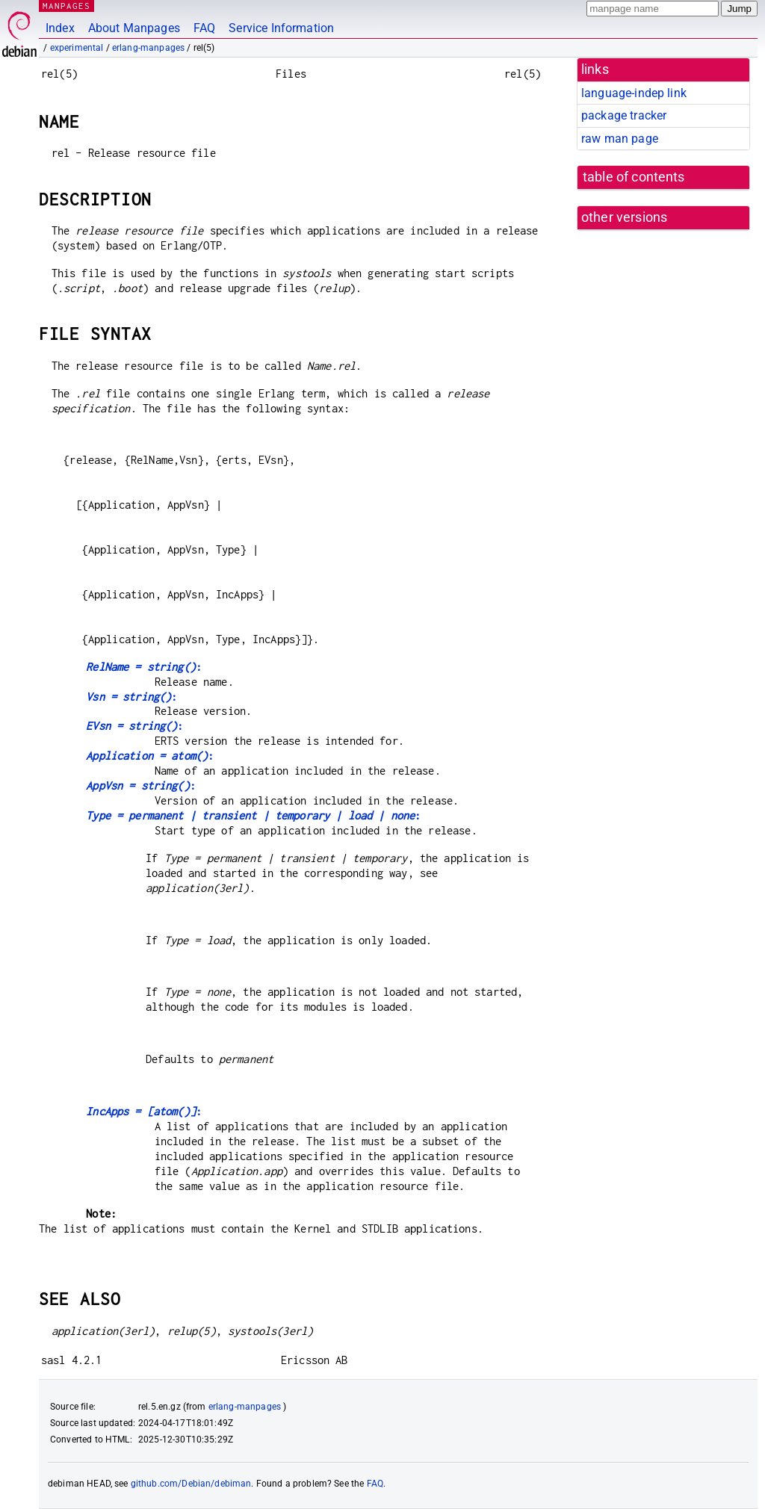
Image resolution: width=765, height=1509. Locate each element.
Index (60, 28)
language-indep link (634, 93)
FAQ (204, 28)
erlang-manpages (148, 48)
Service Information (281, 28)
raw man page (619, 138)
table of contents (634, 177)
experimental (77, 48)
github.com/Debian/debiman (191, 1483)
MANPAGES (66, 5)
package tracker (623, 115)
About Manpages (134, 28)
